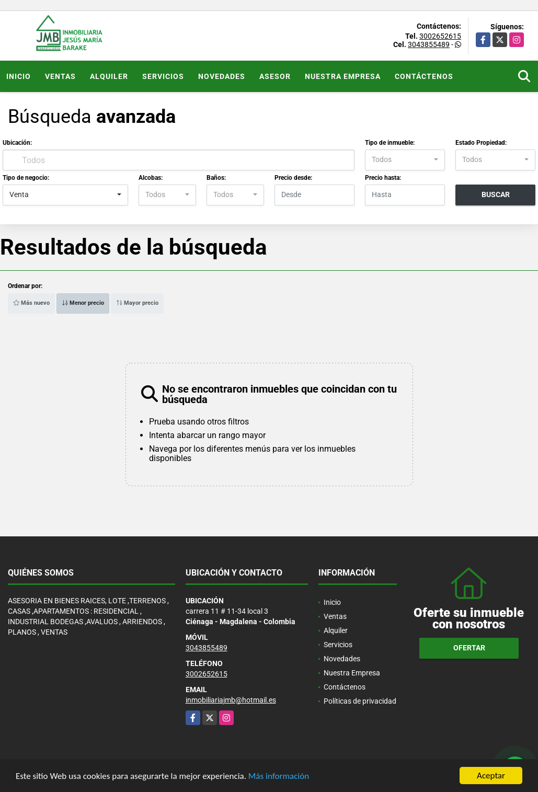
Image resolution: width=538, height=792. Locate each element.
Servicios (163, 76)
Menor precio (83, 303)
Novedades (221, 76)
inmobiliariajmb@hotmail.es (231, 700)
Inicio (18, 76)
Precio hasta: (383, 177)
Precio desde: (293, 177)
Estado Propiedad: (481, 142)
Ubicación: (17, 142)
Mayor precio (137, 303)
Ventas (60, 76)
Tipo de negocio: (26, 177)
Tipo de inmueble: (390, 142)
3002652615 (440, 36)
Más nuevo (31, 303)
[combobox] (405, 160)
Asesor (275, 76)
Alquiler (109, 76)
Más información (278, 776)
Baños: (216, 177)
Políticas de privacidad (360, 701)
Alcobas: (151, 177)
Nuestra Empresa (343, 76)
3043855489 (429, 44)
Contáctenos (424, 76)
